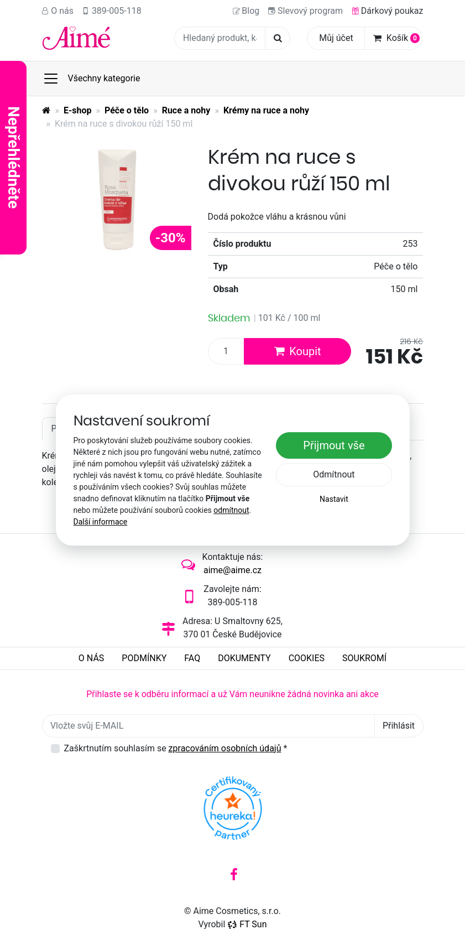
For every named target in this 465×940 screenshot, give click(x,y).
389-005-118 (112, 11)
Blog (246, 11)
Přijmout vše (333, 445)
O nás (58, 11)
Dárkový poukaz (388, 11)
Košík (396, 38)
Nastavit (334, 499)
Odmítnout (333, 474)
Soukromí (364, 658)
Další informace (101, 521)
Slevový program (305, 11)
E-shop (78, 110)
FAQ (192, 658)
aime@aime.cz (232, 570)
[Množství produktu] (226, 351)
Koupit (297, 351)
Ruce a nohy (186, 110)
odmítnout (231, 510)
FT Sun (247, 924)
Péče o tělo (127, 110)
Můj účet (336, 38)
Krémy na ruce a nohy (266, 110)
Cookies (307, 658)
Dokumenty (244, 658)
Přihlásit (399, 725)
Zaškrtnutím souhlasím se (176, 748)
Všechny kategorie (91, 78)
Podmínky (144, 658)
